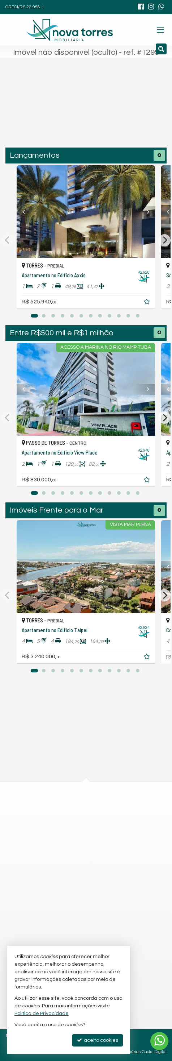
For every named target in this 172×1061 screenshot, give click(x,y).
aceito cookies (97, 1040)
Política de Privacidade (41, 1013)
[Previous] (27, 211)
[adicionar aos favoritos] (147, 303)
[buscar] (132, 110)
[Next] (144, 211)
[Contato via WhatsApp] (159, 1041)
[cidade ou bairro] (70, 110)
